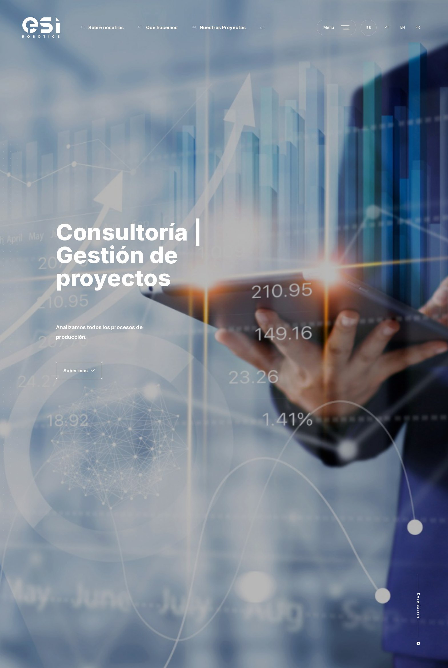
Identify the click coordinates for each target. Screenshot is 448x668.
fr (418, 27)
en (402, 27)
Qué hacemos (161, 27)
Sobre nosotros (106, 27)
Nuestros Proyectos (223, 27)
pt (387, 27)
